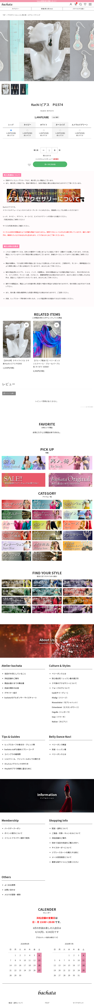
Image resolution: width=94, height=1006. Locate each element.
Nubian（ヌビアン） (60, 721)
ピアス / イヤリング (34, 15)
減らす (43, 150)
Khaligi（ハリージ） (60, 697)
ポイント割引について (13, 833)
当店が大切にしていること (15, 673)
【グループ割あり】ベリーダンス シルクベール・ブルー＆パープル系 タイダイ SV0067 (46, 363)
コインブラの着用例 (12, 754)
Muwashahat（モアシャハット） (65, 702)
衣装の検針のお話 (11, 688)
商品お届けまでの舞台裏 (14, 683)
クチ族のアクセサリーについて (64, 683)
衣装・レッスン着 (59, 749)
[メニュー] (90, 4)
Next (67, 51)
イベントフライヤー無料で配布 (17, 838)
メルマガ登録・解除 (12, 894)
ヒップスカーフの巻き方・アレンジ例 (19, 744)
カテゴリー (15, 9)
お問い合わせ (9, 889)
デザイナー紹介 (10, 692)
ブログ (47, 1003)
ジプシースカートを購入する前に (65, 852)
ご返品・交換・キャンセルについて (66, 833)
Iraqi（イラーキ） (59, 716)
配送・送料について (60, 828)
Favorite (29, 164)
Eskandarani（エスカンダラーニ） (66, 707)
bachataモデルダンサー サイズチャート (20, 697)
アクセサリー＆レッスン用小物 (16, 15)
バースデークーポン (12, 828)
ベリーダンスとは (59, 673)
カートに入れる (50, 164)
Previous (27, 51)
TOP (4, 15)
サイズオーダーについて (62, 847)
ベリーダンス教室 (59, 744)
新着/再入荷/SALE (47, 9)
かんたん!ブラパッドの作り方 (16, 763)
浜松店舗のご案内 (11, 678)
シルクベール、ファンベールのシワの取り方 (22, 759)
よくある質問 (9, 885)
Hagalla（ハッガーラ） (61, 712)
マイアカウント (78, 1003)
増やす (55, 150)
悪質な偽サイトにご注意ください (65, 862)
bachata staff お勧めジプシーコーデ (19, 749)
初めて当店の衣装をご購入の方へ (65, 842)
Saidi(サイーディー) (60, 692)
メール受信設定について (62, 857)
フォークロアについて (61, 688)
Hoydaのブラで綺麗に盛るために (18, 768)
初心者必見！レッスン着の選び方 (65, 678)
